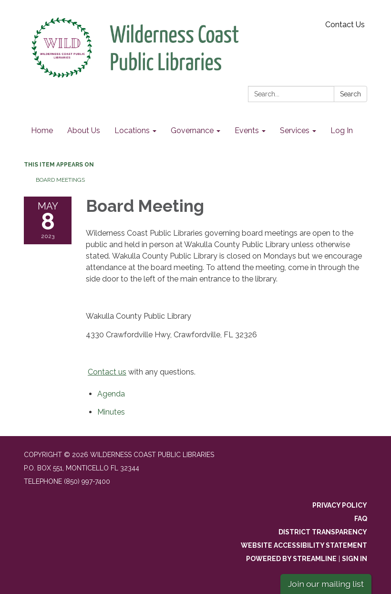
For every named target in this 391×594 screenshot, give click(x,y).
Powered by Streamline (291, 559)
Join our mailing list (326, 584)
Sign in (354, 559)
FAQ (360, 518)
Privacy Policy (339, 505)
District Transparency (322, 532)
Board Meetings (60, 180)
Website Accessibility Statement (304, 545)
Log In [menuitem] (341, 130)
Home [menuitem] (42, 130)
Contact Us (345, 24)
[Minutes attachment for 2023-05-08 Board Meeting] (111, 412)
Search (350, 94)
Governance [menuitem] (192, 130)
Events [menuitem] (247, 130)
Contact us (107, 371)
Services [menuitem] (294, 130)
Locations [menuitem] (132, 130)
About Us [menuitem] (83, 130)
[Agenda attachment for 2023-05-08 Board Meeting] (111, 393)
